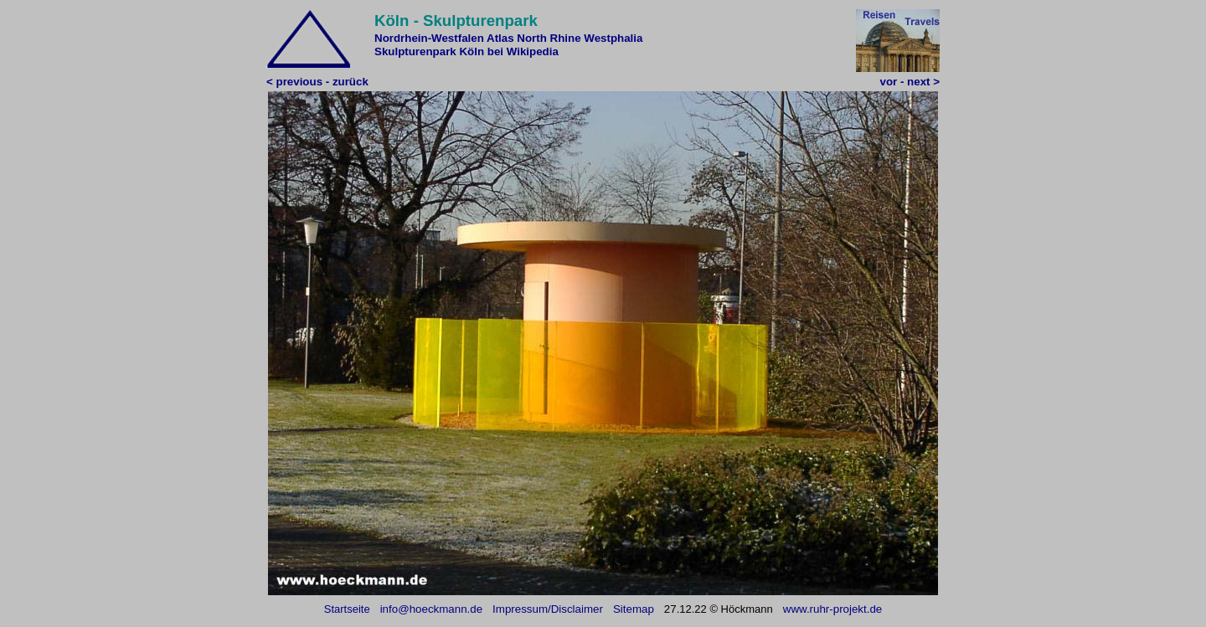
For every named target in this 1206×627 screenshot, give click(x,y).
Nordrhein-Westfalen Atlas (444, 38)
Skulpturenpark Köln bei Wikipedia (466, 51)
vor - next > (910, 81)
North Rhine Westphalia (579, 38)
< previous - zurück (317, 81)
